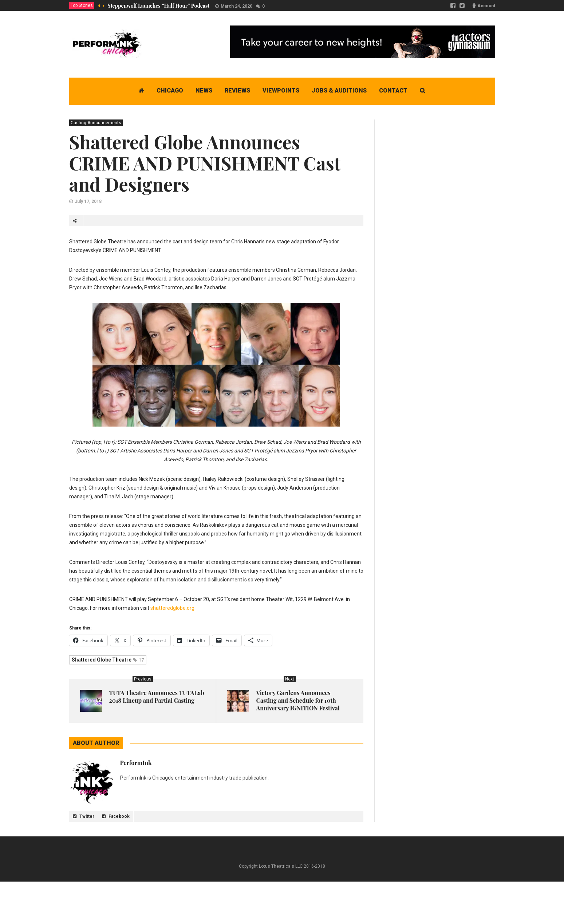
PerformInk (136, 762)
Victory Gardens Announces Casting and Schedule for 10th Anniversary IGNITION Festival (298, 700)
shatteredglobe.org (172, 608)
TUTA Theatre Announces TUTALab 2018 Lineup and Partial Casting (156, 696)
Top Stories (82, 5)
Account (486, 5)
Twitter (83, 816)
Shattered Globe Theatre (108, 660)
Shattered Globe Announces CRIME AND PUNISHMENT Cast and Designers (204, 163)
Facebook (116, 816)
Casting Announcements (96, 122)
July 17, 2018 (88, 201)
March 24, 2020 (236, 6)
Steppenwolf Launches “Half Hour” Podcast (159, 5)
